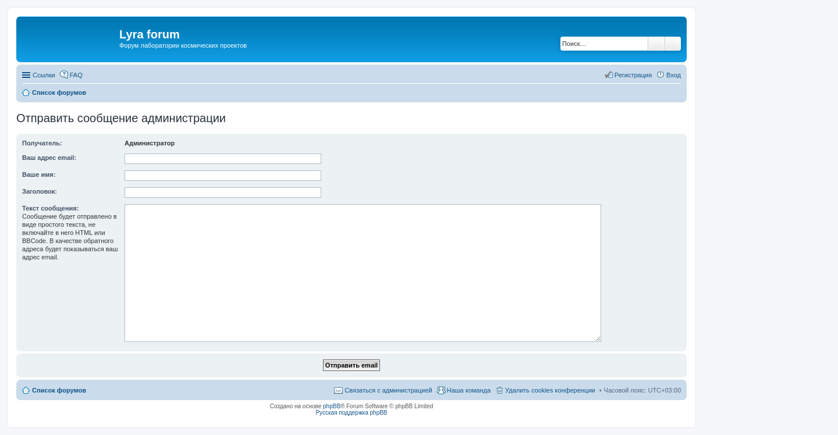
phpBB (331, 406)
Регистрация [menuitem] (633, 75)
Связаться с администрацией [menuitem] (388, 390)
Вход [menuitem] (673, 75)
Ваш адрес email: (49, 157)
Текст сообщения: (50, 208)
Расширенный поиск (673, 44)
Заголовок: (39, 191)
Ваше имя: (38, 174)
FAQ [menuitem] (76, 75)
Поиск (656, 44)
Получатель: (42, 143)
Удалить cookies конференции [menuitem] (550, 390)
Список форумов (59, 390)
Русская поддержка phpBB (351, 412)
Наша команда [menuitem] (469, 390)
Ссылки (44, 75)
